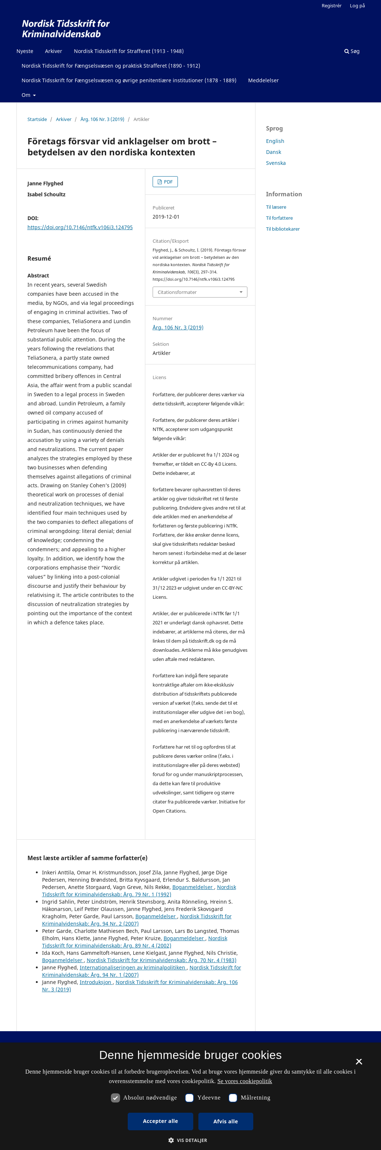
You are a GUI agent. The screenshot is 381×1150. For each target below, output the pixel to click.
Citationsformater (177, 292)
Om (27, 94)
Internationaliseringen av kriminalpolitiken (133, 967)
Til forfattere (279, 218)
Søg (352, 51)
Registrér (331, 5)
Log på (357, 5)
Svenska (276, 162)
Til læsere (276, 207)
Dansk (273, 151)
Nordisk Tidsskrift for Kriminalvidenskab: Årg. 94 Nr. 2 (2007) (137, 920)
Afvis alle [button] (225, 1121)
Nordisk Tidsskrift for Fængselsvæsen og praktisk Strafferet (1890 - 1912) (111, 65)
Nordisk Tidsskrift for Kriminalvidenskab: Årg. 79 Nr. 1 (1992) (139, 891)
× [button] (359, 1064)
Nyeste (24, 51)
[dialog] (190, 1096)
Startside (37, 119)
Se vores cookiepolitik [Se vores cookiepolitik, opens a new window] (244, 1081)
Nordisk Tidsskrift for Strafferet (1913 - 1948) (129, 51)
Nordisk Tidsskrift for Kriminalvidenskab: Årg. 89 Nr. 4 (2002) (134, 942)
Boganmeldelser (193, 887)
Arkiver (53, 51)
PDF (168, 181)
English (275, 140)
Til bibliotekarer (283, 229)
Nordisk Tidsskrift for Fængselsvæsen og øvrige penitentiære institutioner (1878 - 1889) (129, 80)
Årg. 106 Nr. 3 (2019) (102, 119)
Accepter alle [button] (160, 1120)
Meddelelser (263, 80)
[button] (190, 1140)
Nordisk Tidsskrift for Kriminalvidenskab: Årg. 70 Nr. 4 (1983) (161, 960)
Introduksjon (96, 982)
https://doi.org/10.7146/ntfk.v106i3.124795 (80, 227)
